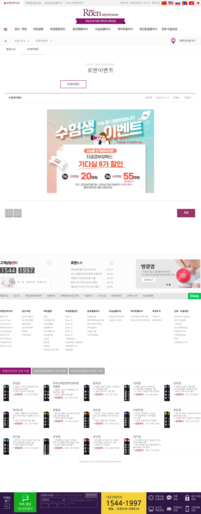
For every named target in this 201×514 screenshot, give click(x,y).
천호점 (177, 383)
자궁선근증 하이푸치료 (140, 320)
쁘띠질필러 (91, 328)
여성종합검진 (57, 29)
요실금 (46, 339)
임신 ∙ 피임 (21, 29)
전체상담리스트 (180, 342)
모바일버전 (116, 296)
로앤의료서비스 (6, 328)
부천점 (177, 410)
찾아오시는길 (5, 346)
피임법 (24, 331)
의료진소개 (4, 335)
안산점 (16, 437)
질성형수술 (91, 317)
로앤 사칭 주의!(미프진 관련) (84, 282)
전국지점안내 (5, 339)
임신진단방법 (27, 320)
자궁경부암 (48, 335)
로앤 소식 (21, 41)
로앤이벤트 (44, 41)
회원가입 (156, 3)
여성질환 (38, 29)
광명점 (56, 410)
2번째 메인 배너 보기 (170, 285)
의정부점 (138, 410)
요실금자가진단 (115, 320)
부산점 (96, 437)
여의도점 (18, 410)
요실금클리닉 (102, 29)
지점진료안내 (136, 3)
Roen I (68, 317)
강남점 (16, 383)
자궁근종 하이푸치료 (139, 317)
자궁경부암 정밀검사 (74, 342)
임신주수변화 (27, 328)
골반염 (46, 342)
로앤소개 (124, 3)
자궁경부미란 (49, 320)
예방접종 (69, 350)
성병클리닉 (48, 328)
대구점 (137, 437)
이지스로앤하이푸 (74, 3)
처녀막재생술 (92, 335)
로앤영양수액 (71, 346)
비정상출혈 (48, 324)
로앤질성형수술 (33, 3)
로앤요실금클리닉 (53, 3)
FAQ (176, 339)
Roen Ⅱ (69, 320)
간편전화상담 (180, 335)
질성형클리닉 (80, 29)
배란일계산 (26, 324)
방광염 (46, 346)
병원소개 (4, 317)
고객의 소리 (132, 296)
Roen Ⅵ (69, 335)
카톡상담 (178, 324)
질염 (45, 317)
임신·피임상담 (180, 320)
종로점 (96, 383)
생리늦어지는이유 (51, 350)
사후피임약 (26, 335)
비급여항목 (148, 296)
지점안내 (88, 296)
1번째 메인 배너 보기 (167, 285)
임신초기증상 (27, 317)
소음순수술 (91, 331)
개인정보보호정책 (33, 296)
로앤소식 (156, 317)
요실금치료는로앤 (116, 317)
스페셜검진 (70, 339)
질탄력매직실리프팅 (95, 320)
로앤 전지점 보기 (187, 40)
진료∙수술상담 (169, 29)
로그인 (147, 3)
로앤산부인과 (13, 3)
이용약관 (51, 296)
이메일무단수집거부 (69, 296)
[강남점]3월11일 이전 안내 (83, 269)
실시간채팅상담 (180, 328)
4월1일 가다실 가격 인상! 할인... (86, 287)
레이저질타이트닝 (94, 324)
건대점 (137, 383)
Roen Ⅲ (69, 324)
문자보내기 (91, 495)
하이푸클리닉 (125, 29)
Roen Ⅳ (69, 328)
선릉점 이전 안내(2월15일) (83, 278)
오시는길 (102, 296)
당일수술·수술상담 (182, 317)
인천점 (56, 437)
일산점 (96, 410)
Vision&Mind (6, 331)
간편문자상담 (180, 331)
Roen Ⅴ (69, 331)
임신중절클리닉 (148, 29)
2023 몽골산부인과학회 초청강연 (86, 274)
